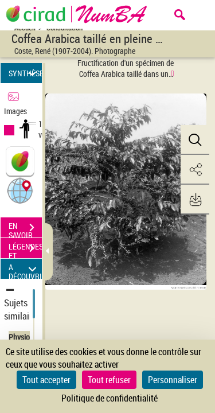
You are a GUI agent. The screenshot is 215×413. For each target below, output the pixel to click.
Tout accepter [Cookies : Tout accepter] (46, 379)
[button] (20, 190)
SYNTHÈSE (25, 73)
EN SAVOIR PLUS (25, 229)
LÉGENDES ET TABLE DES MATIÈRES (25, 249)
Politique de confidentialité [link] (109, 398)
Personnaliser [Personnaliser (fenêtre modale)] (172, 379)
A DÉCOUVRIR (25, 269)
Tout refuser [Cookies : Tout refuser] (109, 379)
